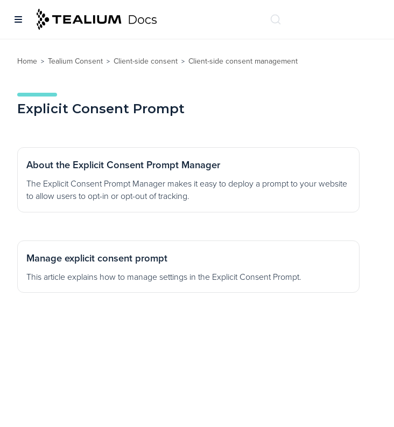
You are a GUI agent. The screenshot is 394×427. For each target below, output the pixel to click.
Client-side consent (146, 61)
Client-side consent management (243, 61)
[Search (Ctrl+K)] (275, 19)
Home (27, 61)
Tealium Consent (75, 61)
